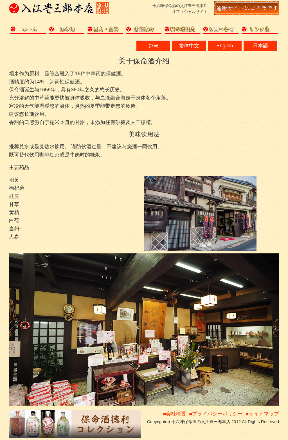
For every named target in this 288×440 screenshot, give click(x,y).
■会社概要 (174, 414)
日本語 (260, 45)
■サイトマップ (262, 414)
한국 (153, 45)
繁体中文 (189, 45)
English (224, 45)
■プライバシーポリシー (216, 414)
